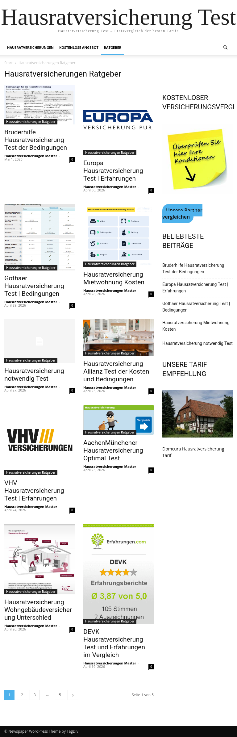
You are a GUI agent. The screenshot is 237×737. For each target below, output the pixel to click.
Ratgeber (112, 47)
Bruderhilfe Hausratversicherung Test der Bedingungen (35, 139)
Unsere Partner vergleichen (182, 213)
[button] (225, 48)
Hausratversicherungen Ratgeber (31, 121)
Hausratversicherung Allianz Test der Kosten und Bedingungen (116, 371)
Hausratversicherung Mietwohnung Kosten (113, 278)
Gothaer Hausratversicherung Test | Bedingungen (34, 285)
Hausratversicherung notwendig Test (34, 374)
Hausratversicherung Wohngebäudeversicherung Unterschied (38, 609)
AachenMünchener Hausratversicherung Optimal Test (113, 450)
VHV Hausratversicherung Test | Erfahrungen (34, 490)
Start (8, 62)
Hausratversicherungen (30, 47)
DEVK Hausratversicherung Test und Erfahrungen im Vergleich (114, 643)
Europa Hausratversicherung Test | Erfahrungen (113, 170)
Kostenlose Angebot (78, 47)
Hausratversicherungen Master (30, 155)
